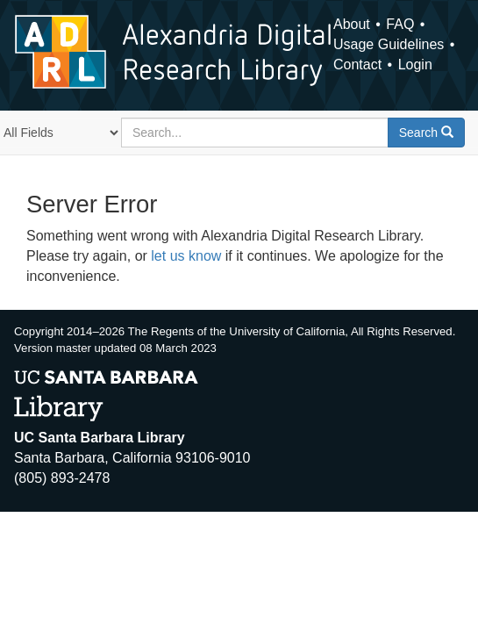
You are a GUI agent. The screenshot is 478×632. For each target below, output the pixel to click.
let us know (186, 255)
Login (415, 64)
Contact (357, 64)
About (351, 24)
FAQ (400, 24)
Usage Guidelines (388, 44)
